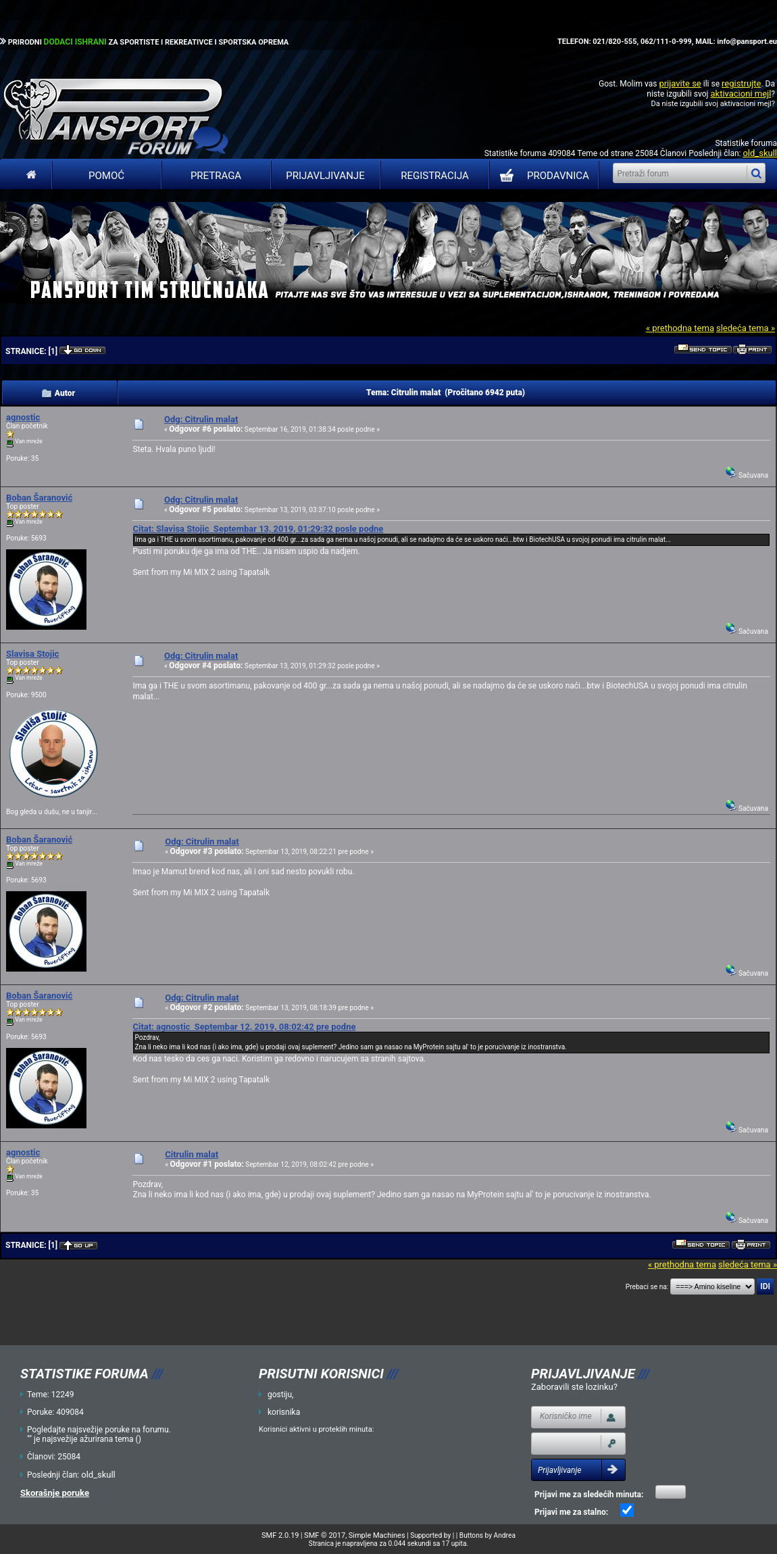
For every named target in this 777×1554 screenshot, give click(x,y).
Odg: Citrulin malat (201, 419)
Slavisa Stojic (32, 654)
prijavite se (680, 83)
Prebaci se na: (647, 1286)
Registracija (435, 176)
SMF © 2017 (324, 1535)
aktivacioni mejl (740, 94)
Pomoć (106, 176)
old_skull (760, 153)
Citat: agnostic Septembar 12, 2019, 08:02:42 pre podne (243, 1027)
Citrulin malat (191, 1154)
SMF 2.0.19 (280, 1535)
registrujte (741, 83)
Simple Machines (377, 1535)
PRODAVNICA (541, 175)
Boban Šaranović (39, 498)
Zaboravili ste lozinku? (574, 1387)
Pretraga (216, 176)
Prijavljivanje (325, 176)
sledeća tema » (745, 328)
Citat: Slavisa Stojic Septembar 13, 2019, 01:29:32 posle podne (257, 529)
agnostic (23, 417)
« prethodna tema (680, 328)
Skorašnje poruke (54, 1493)
